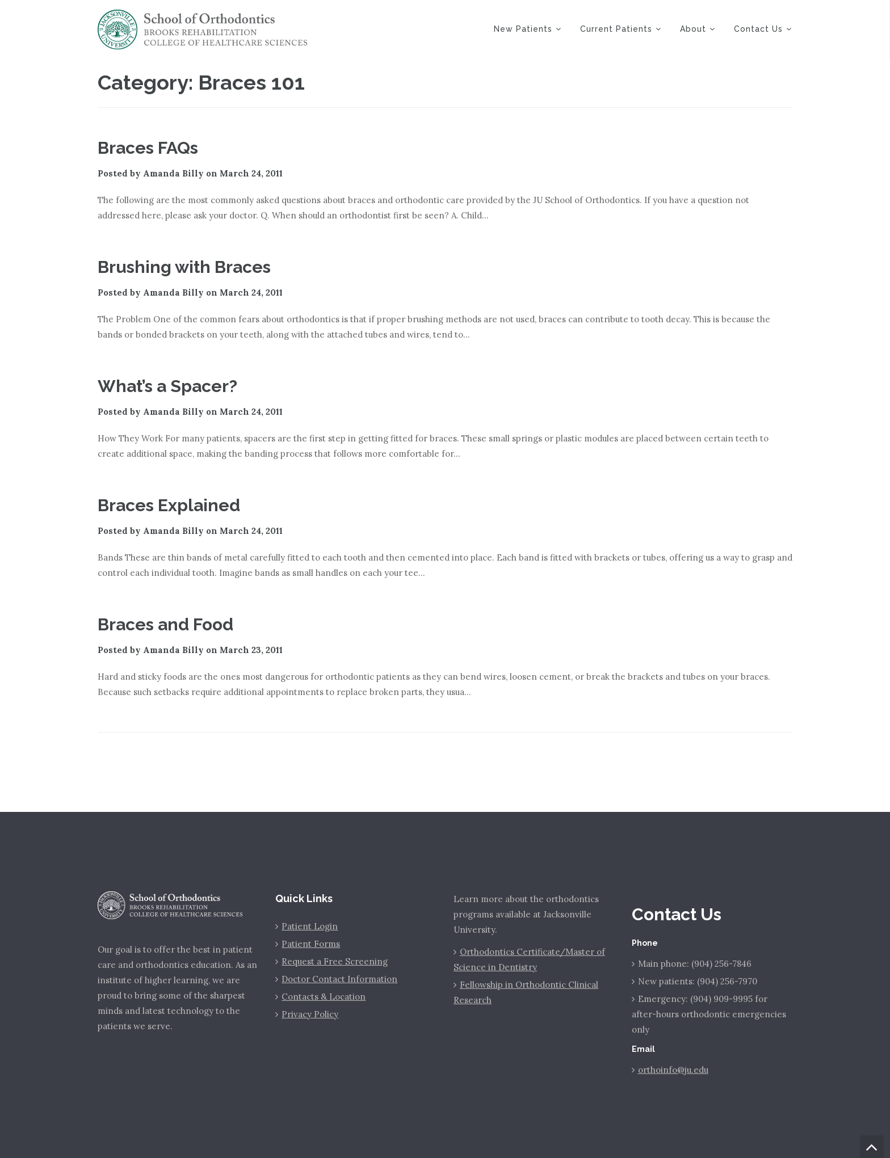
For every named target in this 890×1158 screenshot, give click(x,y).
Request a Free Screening (335, 961)
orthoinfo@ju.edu (673, 1069)
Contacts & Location (324, 996)
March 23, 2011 (251, 650)
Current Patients (616, 28)
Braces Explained (169, 505)
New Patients (523, 28)
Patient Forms (311, 943)
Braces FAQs (148, 148)
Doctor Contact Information (339, 979)
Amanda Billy (173, 173)
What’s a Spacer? (167, 386)
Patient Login (310, 926)
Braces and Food (165, 624)
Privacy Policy (310, 1014)
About (693, 28)
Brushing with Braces (184, 267)
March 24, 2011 (251, 173)
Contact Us (758, 28)
